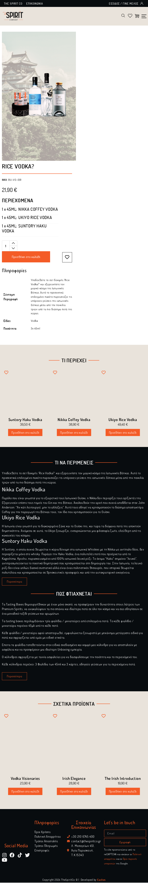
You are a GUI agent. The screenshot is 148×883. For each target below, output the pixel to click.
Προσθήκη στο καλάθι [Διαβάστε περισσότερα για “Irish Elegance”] (74, 792)
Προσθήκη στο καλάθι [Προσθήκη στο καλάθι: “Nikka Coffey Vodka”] (74, 433)
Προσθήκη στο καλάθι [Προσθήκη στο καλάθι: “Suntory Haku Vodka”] (25, 433)
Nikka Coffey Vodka (74, 419)
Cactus (101, 880)
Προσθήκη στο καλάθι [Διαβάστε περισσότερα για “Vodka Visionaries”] (25, 792)
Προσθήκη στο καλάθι (26, 257)
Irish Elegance (73, 778)
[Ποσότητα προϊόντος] (9, 246)
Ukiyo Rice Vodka (122, 419)
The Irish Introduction (123, 778)
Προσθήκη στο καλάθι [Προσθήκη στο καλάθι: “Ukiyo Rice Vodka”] (123, 433)
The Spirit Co (13, 3)
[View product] (30, 209)
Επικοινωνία (34, 3)
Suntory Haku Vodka (25, 419)
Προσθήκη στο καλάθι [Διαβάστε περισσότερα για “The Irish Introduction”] (123, 792)
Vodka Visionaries (25, 778)
